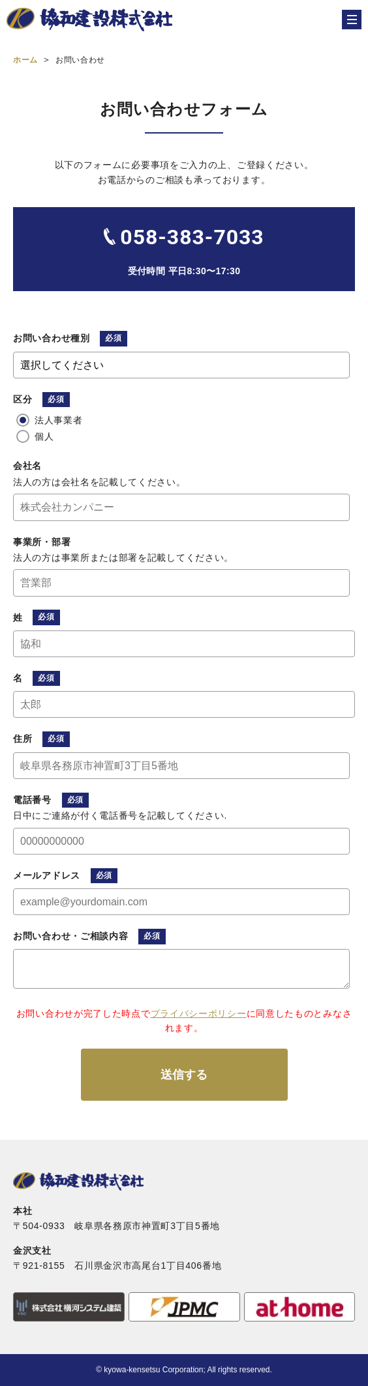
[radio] (181, 420)
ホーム (25, 59)
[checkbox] (181, 428)
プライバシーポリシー (199, 1013)
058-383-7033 (192, 237)
